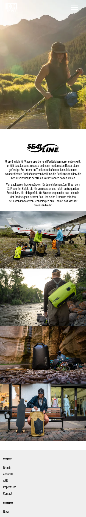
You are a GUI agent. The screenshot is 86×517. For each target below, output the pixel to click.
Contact (7, 493)
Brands (8, 467)
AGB (5, 480)
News (6, 511)
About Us (8, 474)
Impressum (9, 487)
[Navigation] (74, 7)
